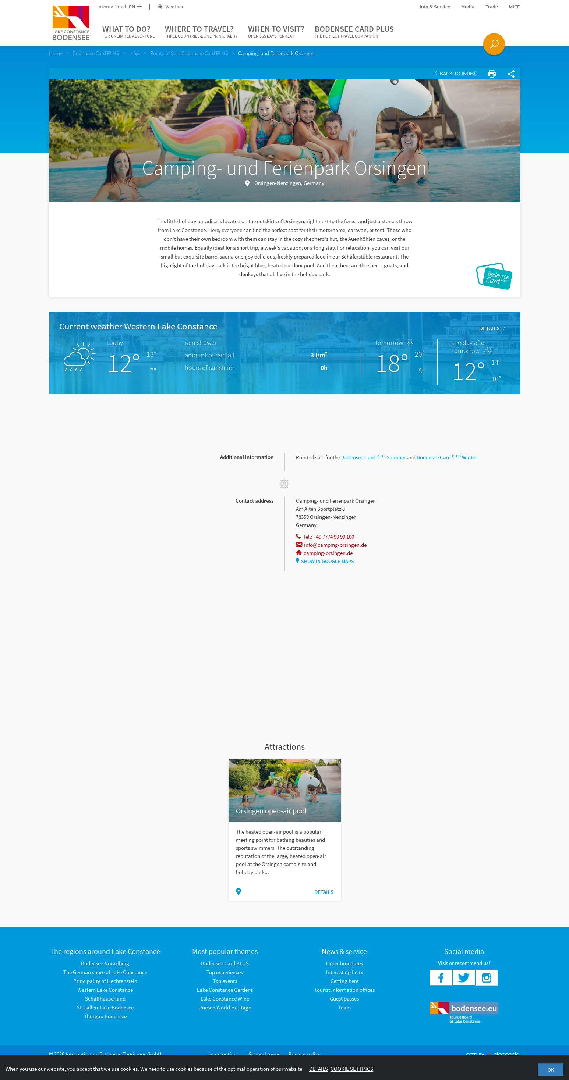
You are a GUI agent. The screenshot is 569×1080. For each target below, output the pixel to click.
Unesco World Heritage (224, 1007)
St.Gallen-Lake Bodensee (105, 1007)
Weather (171, 6)
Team (344, 1007)
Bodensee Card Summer (373, 457)
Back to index (455, 73)
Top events (225, 980)
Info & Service (435, 6)
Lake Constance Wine (225, 998)
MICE (514, 6)
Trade (491, 6)
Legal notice (222, 1054)
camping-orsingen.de (324, 552)
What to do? (128, 32)
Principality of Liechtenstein (105, 980)
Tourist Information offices (344, 989)
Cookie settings (352, 1068)
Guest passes (344, 998)
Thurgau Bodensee (105, 1016)
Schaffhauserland (105, 998)
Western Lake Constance (105, 989)
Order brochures (344, 963)
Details (492, 328)
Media (467, 6)
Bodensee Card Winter (447, 457)
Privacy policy (304, 1054)
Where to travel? (201, 32)
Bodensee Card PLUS (354, 32)
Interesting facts (344, 972)
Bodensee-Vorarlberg (105, 963)
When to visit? (276, 32)
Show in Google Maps (325, 561)
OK (551, 1069)
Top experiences (224, 972)
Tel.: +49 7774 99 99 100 (325, 536)
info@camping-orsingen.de (331, 544)
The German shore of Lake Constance (105, 972)
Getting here (344, 980)
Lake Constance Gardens (225, 989)
